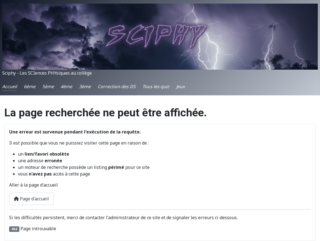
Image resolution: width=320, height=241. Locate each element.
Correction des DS (117, 86)
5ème (48, 86)
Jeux (180, 86)
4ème (66, 86)
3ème (85, 86)
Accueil (9, 86)
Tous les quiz (155, 86)
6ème (29, 86)
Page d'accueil (31, 199)
